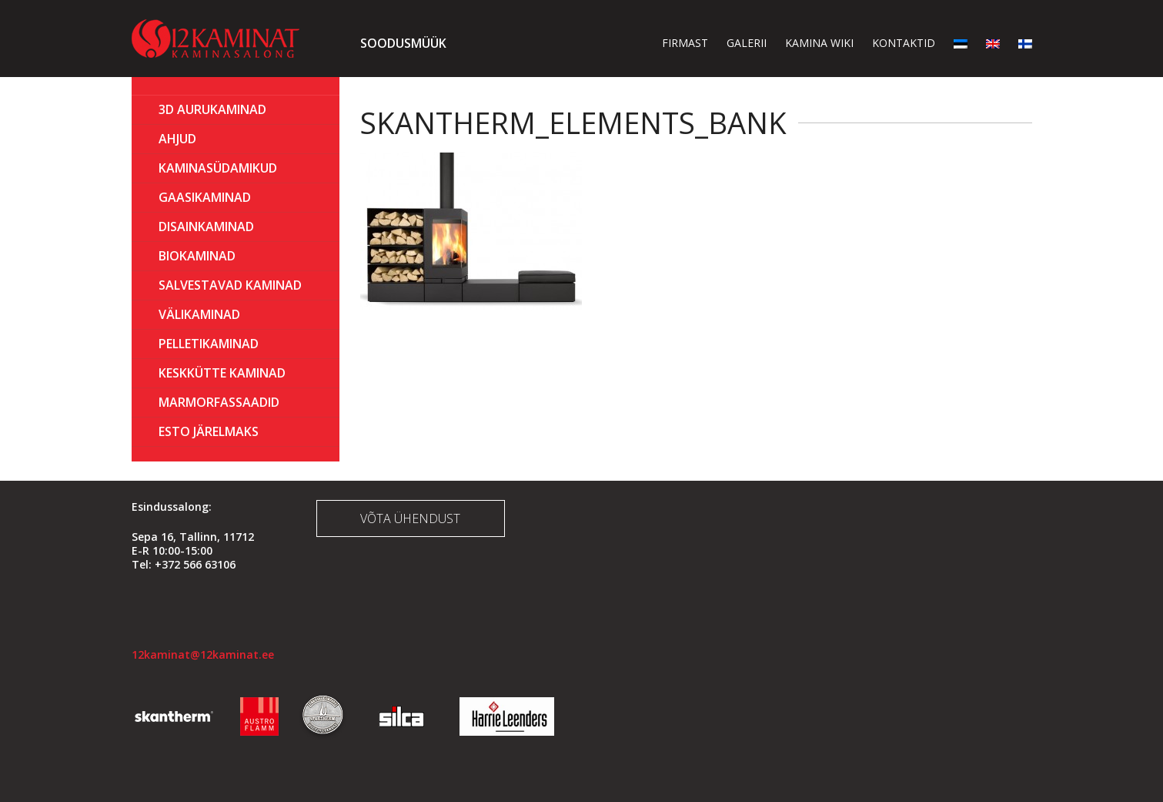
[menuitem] (960, 42)
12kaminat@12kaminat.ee (203, 654)
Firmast (685, 42)
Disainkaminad (206, 226)
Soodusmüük (403, 43)
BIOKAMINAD (197, 255)
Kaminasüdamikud (218, 167)
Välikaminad (199, 314)
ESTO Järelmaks (209, 431)
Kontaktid (903, 42)
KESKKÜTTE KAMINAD (222, 372)
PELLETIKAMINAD (209, 343)
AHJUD (177, 138)
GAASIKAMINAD (205, 197)
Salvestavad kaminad (230, 285)
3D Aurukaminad (212, 109)
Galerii (747, 42)
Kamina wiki (819, 42)
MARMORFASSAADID (219, 402)
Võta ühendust (410, 518)
